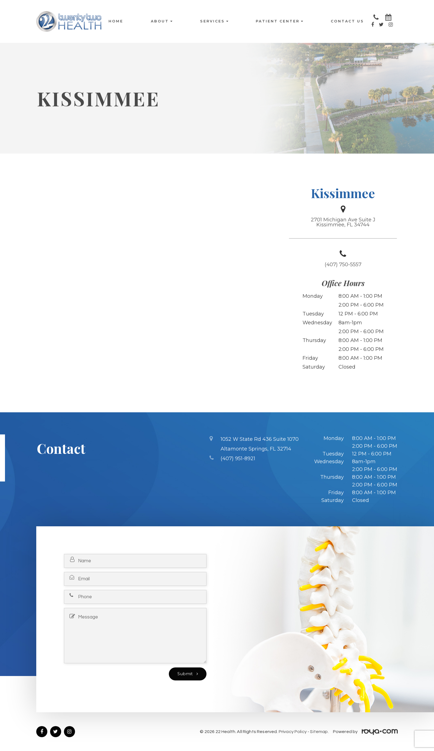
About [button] (161, 21)
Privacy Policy (293, 731)
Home (115, 21)
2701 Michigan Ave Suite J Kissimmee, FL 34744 (343, 222)
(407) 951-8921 (238, 457)
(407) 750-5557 (343, 264)
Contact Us (347, 21)
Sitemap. (319, 731)
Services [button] (214, 21)
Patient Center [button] (279, 21)
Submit (185, 673)
